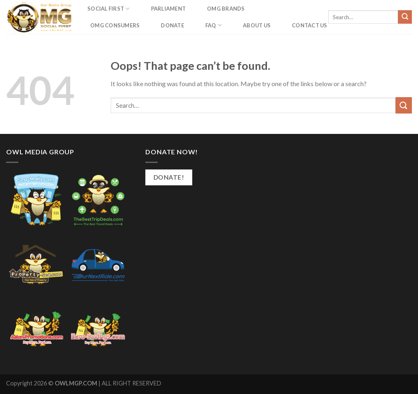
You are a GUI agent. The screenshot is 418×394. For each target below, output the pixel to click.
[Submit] (405, 17)
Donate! (168, 177)
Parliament (168, 8)
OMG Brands (226, 8)
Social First (108, 9)
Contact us (309, 25)
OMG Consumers (115, 25)
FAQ (213, 25)
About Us (257, 25)
